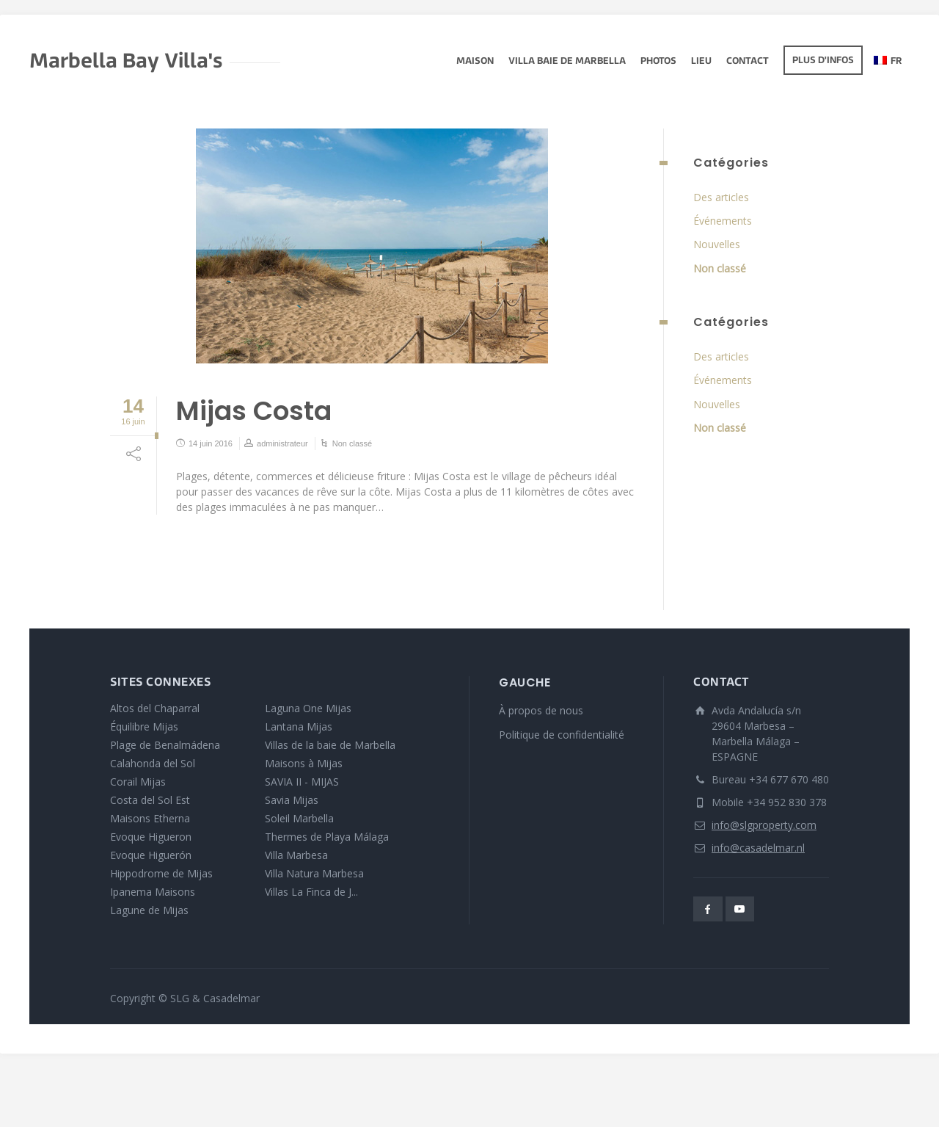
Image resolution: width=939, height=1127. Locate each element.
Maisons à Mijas (304, 763)
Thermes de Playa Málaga (327, 837)
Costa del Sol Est (150, 800)
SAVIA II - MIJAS (302, 782)
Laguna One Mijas (308, 708)
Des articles (721, 197)
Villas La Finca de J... (311, 892)
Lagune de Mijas (149, 910)
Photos (658, 62)
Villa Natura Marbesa (314, 873)
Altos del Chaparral (155, 708)
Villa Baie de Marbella (567, 62)
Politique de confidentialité (561, 735)
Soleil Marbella (299, 818)
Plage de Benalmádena (165, 745)
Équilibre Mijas (144, 726)
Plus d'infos (823, 61)
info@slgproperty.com (764, 825)
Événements (722, 221)
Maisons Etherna (150, 818)
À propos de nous (541, 710)
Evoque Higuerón (150, 855)
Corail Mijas (138, 782)
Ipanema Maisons (152, 892)
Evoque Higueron (150, 837)
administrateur (282, 443)
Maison (475, 62)
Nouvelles (716, 244)
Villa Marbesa (296, 855)
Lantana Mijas (298, 726)
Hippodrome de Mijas (161, 873)
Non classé (352, 443)
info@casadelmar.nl (758, 848)
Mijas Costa (254, 411)
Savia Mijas (291, 800)
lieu (701, 62)
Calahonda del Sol (152, 763)
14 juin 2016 (211, 443)
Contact (747, 62)
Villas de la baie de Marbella (330, 745)
